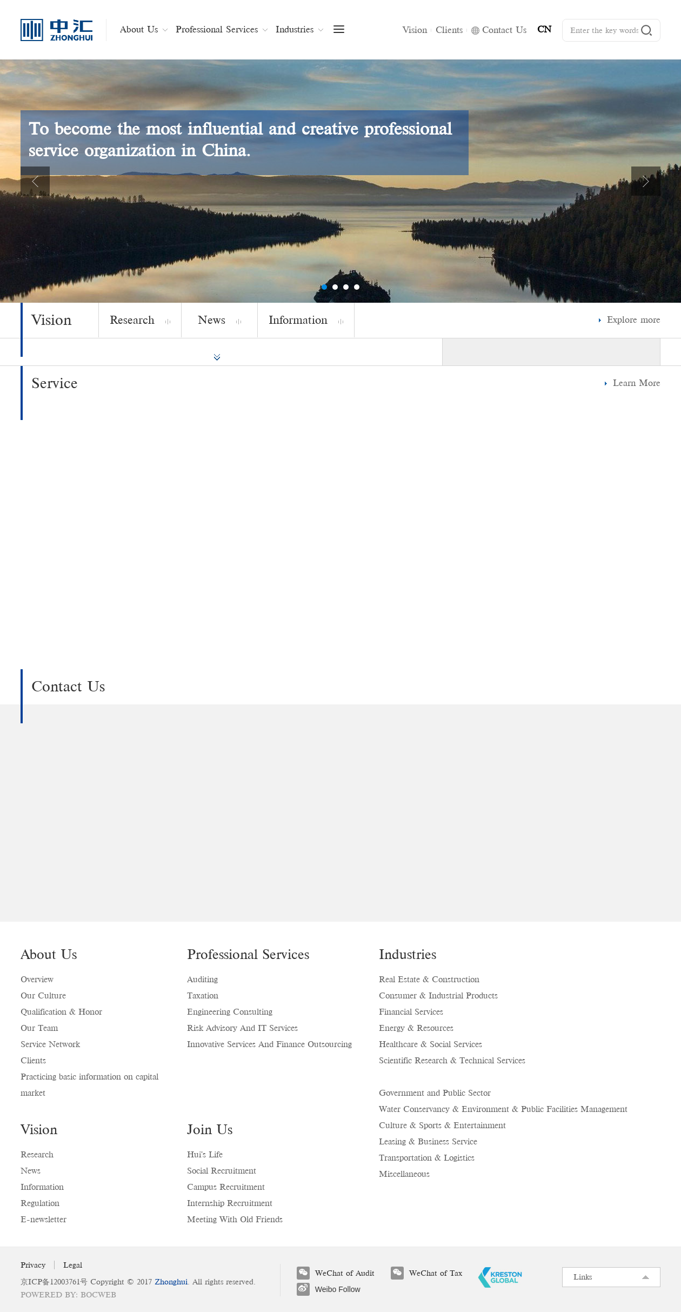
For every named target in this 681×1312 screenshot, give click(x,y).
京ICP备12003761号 (54, 1281)
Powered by (48, 1294)
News (31, 1170)
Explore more (633, 320)
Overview (37, 979)
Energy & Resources (416, 1028)
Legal (72, 1265)
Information (42, 1186)
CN (544, 29)
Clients (33, 1060)
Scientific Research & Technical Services (452, 1060)
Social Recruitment (221, 1170)
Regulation (40, 1203)
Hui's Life (205, 1154)
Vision (39, 1129)
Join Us (209, 1129)
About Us (49, 954)
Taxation (202, 995)
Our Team (39, 1028)
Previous (35, 181)
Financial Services (411, 1011)
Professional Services (248, 954)
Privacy (33, 1265)
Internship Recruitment (229, 1203)
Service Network (50, 1044)
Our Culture (43, 995)
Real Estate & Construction (429, 979)
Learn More (636, 383)
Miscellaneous (404, 1173)
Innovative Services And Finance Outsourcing (269, 1044)
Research (37, 1154)
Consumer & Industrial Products (438, 995)
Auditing (202, 979)
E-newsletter (43, 1219)
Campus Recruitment (226, 1186)
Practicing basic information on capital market (89, 1084)
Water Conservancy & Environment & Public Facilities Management (503, 1109)
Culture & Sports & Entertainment (442, 1125)
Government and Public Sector (435, 1092)
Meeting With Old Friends (235, 1219)
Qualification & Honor (61, 1011)
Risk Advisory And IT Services (242, 1028)
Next (645, 181)
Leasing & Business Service (428, 1141)
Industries (407, 954)
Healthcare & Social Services (430, 1044)
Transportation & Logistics (427, 1157)
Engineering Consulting (229, 1011)
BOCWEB (98, 1294)
